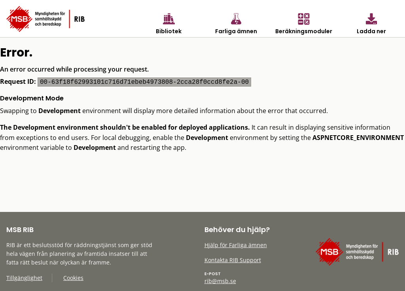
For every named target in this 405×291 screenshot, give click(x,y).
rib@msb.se (220, 281)
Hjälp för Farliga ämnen (235, 245)
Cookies (73, 278)
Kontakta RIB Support (232, 260)
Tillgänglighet (24, 278)
